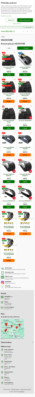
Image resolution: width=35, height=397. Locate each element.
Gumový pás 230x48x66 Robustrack (8, 94)
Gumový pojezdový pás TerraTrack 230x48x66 (9, 227)
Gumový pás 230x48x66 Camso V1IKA (25, 67)
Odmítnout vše (11, 20)
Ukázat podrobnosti (17, 23)
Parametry (25, 48)
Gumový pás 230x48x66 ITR (25, 201)
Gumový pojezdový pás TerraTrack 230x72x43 (9, 253)
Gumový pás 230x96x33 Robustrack (8, 67)
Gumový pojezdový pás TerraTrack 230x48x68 (25, 227)
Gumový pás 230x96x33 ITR (9, 201)
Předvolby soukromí (15, 389)
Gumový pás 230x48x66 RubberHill (25, 148)
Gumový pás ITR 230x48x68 (25, 120)
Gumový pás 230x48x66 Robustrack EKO (25, 94)
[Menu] (32, 31)
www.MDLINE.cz (8, 31)
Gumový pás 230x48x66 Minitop (8, 121)
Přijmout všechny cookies (25, 20)
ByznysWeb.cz (21, 391)
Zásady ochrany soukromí (25, 389)
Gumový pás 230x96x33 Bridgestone (8, 174)
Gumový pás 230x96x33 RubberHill (8, 148)
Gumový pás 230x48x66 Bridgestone (25, 174)
